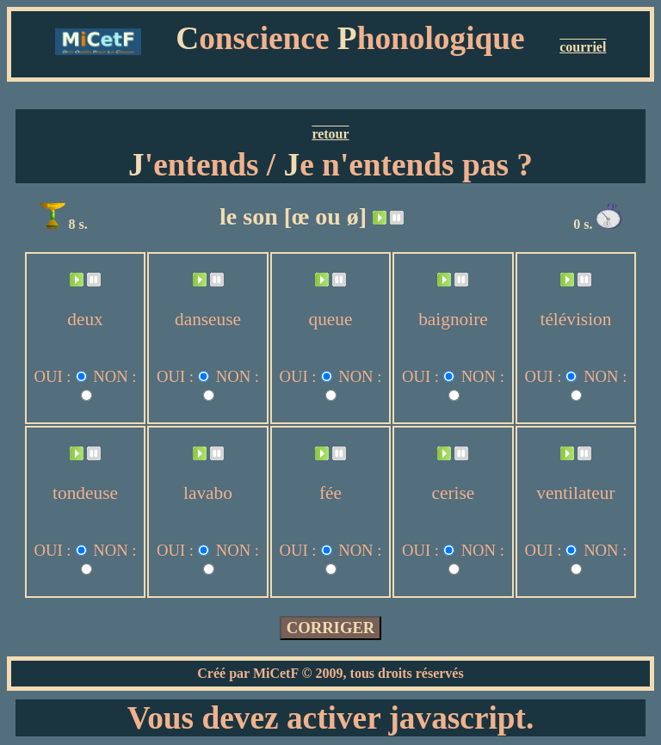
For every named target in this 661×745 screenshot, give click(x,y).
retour (330, 133)
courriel (582, 47)
